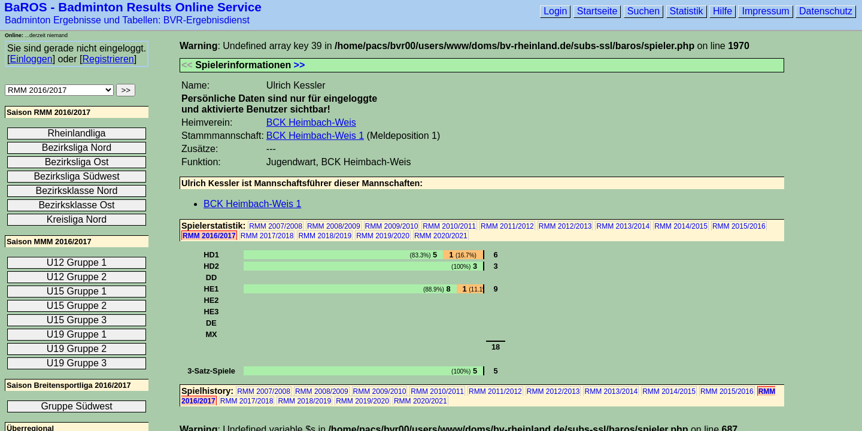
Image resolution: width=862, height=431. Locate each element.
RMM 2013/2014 (622, 226)
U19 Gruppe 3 (77, 363)
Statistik (686, 11)
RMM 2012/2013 (565, 226)
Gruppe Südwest (76, 406)
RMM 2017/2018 (267, 236)
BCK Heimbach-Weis (311, 122)
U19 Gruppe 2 (77, 349)
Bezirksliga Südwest (76, 176)
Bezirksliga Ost (77, 162)
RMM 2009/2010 (391, 226)
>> (299, 65)
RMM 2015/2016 (739, 226)
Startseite (597, 11)
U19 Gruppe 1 (77, 334)
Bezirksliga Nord (76, 147)
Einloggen (31, 59)
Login (555, 11)
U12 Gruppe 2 (77, 277)
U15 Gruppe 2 (77, 306)
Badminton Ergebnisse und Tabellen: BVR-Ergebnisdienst (127, 20)
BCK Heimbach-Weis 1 (315, 135)
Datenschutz (825, 11)
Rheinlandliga (77, 133)
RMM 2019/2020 (382, 236)
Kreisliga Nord (77, 219)
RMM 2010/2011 (449, 226)
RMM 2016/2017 (209, 236)
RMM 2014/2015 (681, 226)
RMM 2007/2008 (275, 226)
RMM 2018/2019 (324, 236)
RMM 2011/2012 (507, 226)
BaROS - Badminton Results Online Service (133, 7)
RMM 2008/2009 (333, 226)
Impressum (765, 11)
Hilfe (722, 11)
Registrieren (107, 59)
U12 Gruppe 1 (77, 262)
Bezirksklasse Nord (77, 191)
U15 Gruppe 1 (77, 291)
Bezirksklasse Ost (76, 205)
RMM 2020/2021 (441, 236)
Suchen (643, 11)
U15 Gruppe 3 (77, 320)
